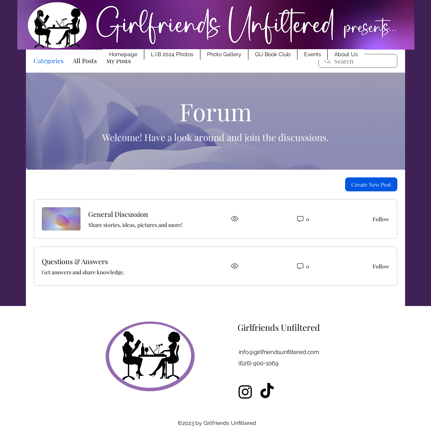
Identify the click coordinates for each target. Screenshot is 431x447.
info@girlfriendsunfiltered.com (279, 352)
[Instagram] (245, 392)
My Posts (118, 61)
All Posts (85, 61)
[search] (357, 61)
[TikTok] (267, 392)
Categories (48, 61)
